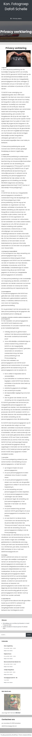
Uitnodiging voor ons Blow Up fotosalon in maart (16, 623)
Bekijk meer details (8, 650)
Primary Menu (15, 19)
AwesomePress (27, 735)
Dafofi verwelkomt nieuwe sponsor (12, 627)
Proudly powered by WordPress (9, 735)
